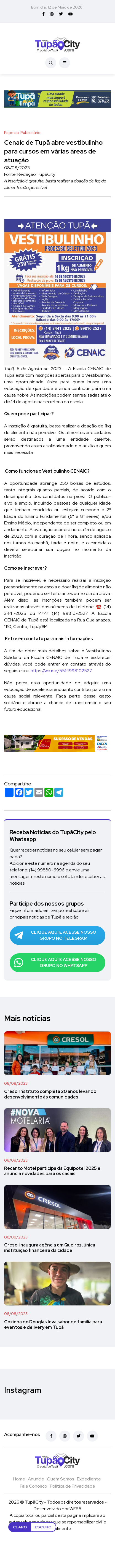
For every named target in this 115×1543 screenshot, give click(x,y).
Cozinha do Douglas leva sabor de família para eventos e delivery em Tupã (53, 1324)
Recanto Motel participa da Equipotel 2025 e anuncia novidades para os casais (52, 1171)
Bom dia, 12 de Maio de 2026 (56, 7)
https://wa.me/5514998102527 (61, 671)
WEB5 (75, 1509)
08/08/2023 (16, 1083)
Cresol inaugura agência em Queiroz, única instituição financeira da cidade (49, 1248)
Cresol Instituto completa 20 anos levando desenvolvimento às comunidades (50, 1094)
